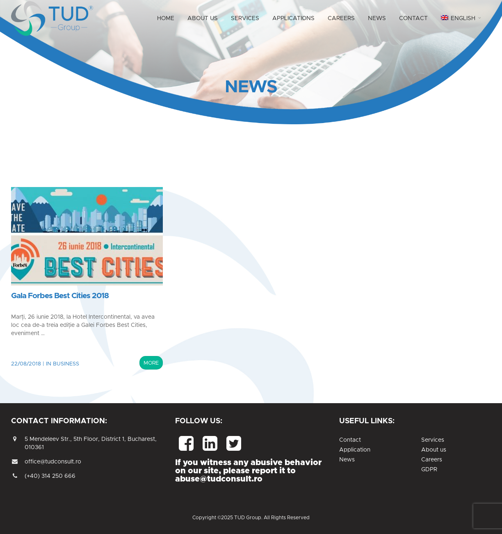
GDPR (429, 469)
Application (354, 450)
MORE (151, 363)
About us (433, 450)
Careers (431, 460)
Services (432, 440)
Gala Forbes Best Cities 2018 (60, 296)
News (347, 460)
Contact (350, 440)
